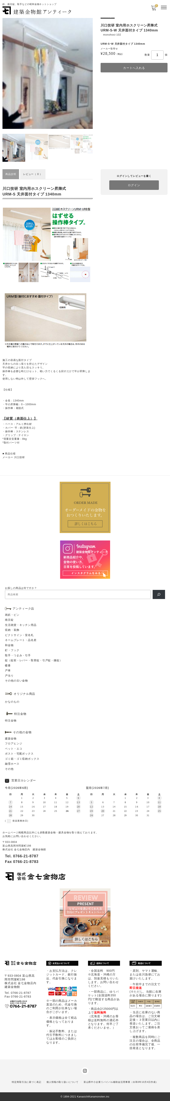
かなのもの (12, 701)
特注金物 (11, 720)
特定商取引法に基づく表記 (26, 1082)
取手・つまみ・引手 (18, 655)
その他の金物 (22, 732)
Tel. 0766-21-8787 (21, 856)
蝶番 (8, 665)
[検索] (159, 594)
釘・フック (12, 650)
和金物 (9, 645)
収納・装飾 (12, 629)
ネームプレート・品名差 (21, 640)
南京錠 (9, 619)
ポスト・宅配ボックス (19, 753)
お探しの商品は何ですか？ (21, 588)
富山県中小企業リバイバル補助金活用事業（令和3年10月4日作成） (121, 1082)
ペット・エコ (13, 748)
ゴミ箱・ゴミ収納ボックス (22, 758)
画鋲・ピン (12, 614)
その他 (9, 768)
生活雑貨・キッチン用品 (21, 625)
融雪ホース (12, 763)
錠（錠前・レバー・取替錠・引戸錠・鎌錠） (33, 660)
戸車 (8, 670)
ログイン (134, 185)
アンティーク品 (23, 608)
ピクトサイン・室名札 (19, 635)
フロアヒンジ (13, 743)
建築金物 (11, 738)
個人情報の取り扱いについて (62, 1082)
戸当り (9, 675)
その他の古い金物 (16, 680)
